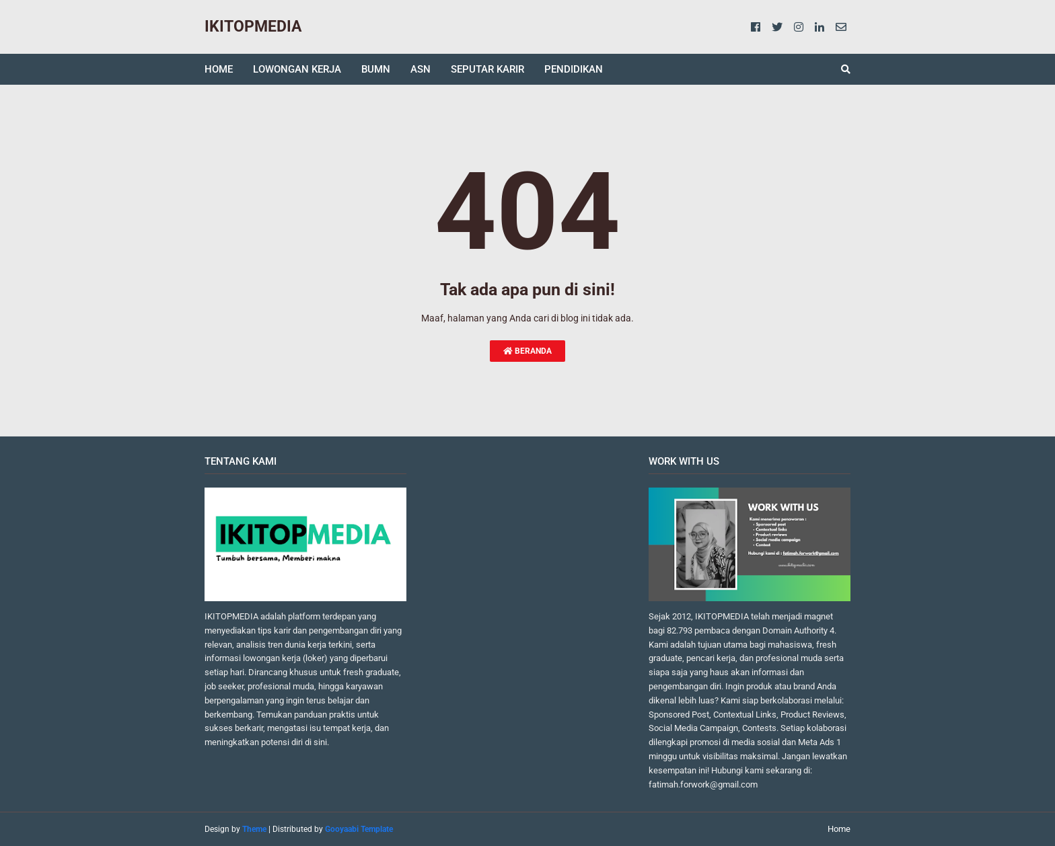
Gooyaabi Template (359, 829)
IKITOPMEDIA (253, 26)
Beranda (527, 351)
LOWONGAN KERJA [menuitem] (297, 69)
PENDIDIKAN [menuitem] (573, 69)
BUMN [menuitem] (375, 69)
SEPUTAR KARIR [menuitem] (487, 69)
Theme (254, 829)
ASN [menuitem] (420, 69)
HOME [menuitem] (219, 69)
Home (839, 829)
